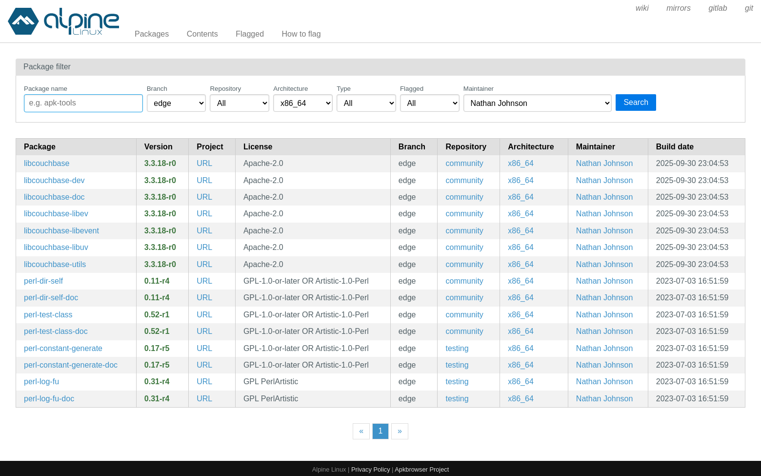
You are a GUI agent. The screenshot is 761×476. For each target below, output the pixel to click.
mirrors (678, 8)
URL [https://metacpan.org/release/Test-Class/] (204, 314)
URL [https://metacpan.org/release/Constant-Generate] (204, 348)
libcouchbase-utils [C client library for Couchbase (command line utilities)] (55, 264)
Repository (225, 88)
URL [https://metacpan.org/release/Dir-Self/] (204, 281)
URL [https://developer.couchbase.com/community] (204, 163)
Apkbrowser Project (422, 469)
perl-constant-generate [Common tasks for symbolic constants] (63, 348)
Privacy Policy (370, 469)
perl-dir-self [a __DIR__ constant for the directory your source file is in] (43, 281)
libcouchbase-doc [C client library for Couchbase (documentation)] (54, 197)
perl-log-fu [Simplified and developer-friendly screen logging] (41, 381)
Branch (157, 88)
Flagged (250, 34)
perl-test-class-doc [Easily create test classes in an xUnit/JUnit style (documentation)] (56, 331)
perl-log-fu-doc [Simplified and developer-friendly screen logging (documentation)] (49, 398)
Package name (45, 88)
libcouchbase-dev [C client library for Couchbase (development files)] (54, 180)
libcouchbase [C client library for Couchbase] (46, 163)
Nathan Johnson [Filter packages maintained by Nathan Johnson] (604, 163)
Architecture (290, 88)
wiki (642, 8)
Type (344, 88)
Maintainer (478, 88)
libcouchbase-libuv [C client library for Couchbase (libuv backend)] (56, 247)
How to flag (301, 34)
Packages (152, 34)
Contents (202, 34)
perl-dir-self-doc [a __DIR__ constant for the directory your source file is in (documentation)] (51, 297)
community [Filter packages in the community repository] (464, 163)
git (749, 8)
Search (635, 102)
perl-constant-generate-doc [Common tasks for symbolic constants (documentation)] (71, 365)
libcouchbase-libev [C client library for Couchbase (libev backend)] (56, 213)
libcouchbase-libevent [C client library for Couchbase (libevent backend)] (61, 231)
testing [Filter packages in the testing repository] (456, 348)
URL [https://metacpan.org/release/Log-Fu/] (204, 381)
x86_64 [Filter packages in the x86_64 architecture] (521, 163)
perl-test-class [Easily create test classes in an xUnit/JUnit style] (48, 314)
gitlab (717, 8)
